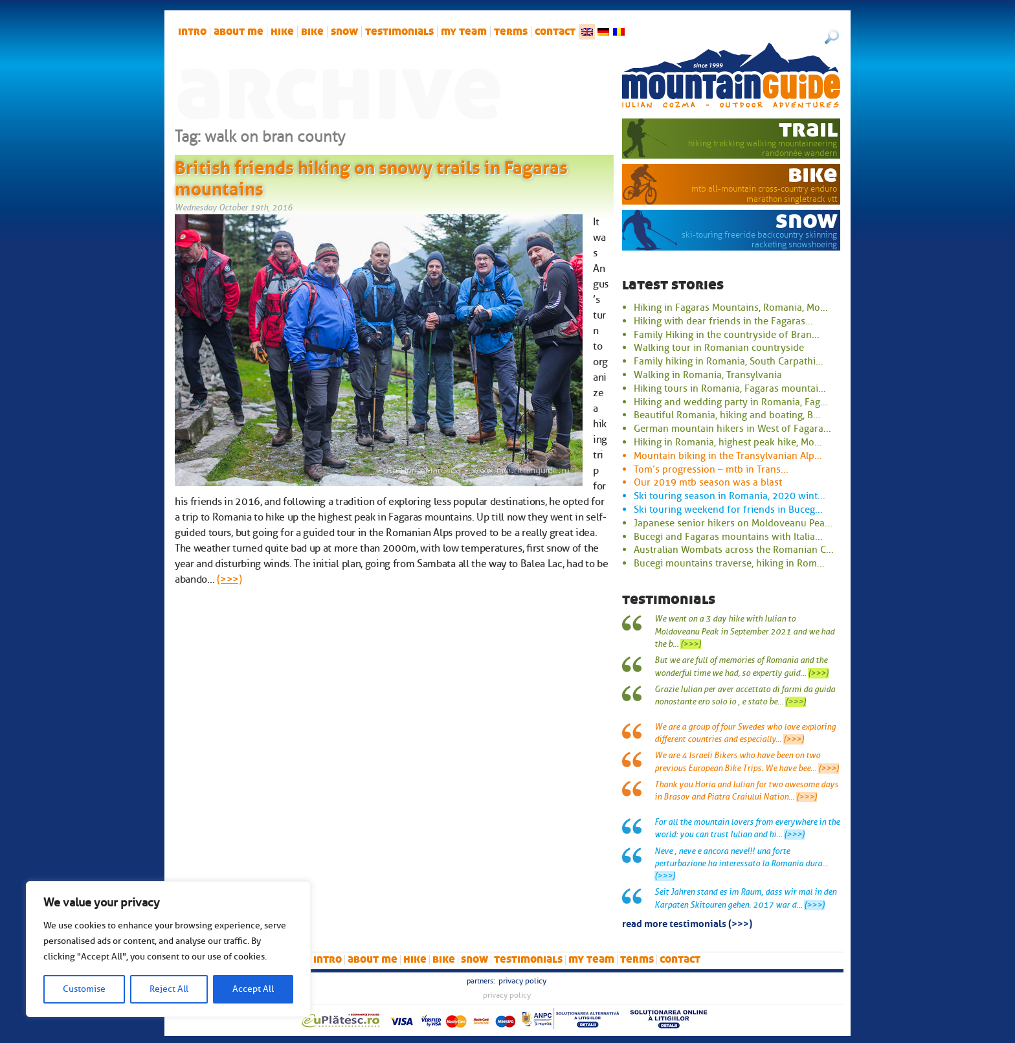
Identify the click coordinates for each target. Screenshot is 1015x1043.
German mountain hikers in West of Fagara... (732, 428)
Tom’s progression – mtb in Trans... (711, 469)
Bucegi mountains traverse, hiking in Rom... (729, 563)
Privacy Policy (522, 981)
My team (464, 32)
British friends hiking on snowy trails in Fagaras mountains (371, 176)
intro (192, 32)
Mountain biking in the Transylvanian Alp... (728, 455)
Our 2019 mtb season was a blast (708, 482)
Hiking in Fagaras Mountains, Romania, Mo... (731, 307)
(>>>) (229, 579)
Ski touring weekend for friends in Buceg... (728, 509)
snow (344, 32)
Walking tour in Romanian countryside (719, 347)
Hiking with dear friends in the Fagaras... (723, 321)
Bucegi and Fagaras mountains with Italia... (728, 536)
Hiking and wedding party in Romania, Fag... (731, 402)
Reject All (169, 988)
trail (808, 128)
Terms (511, 32)
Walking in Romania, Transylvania (708, 374)
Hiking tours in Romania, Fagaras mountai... (730, 388)
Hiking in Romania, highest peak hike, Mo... (728, 442)
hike (282, 32)
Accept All (253, 988)
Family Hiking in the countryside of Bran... (727, 334)
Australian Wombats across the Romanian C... (734, 549)
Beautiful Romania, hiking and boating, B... (727, 415)
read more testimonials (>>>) (687, 922)
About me (238, 32)
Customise (84, 988)
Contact (555, 32)
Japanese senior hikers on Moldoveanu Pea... (733, 523)
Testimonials (399, 32)
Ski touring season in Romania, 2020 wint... (729, 495)
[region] (168, 949)
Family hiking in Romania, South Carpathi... (728, 361)
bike (312, 32)
